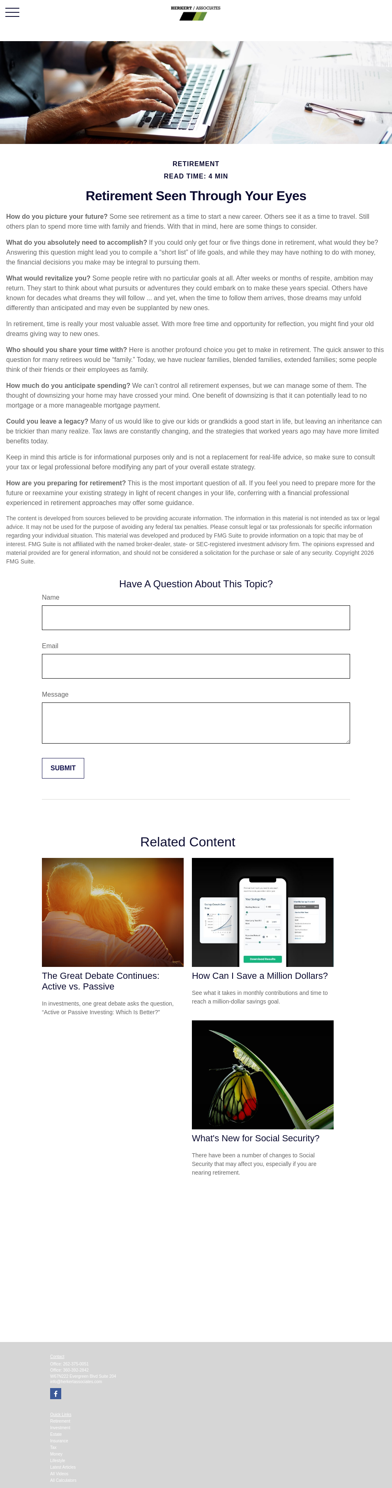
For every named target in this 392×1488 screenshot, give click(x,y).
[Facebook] (55, 1393)
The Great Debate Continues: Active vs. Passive (100, 981)
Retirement (60, 1421)
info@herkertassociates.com (76, 1381)
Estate (56, 1434)
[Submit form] (63, 768)
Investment (60, 1427)
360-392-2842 (76, 1370)
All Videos (59, 1474)
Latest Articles (63, 1467)
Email (50, 645)
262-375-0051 (76, 1364)
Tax (53, 1447)
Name (51, 597)
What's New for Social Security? (256, 1138)
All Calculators (63, 1480)
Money (56, 1454)
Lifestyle (57, 1460)
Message (55, 694)
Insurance (59, 1441)
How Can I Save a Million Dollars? (260, 976)
